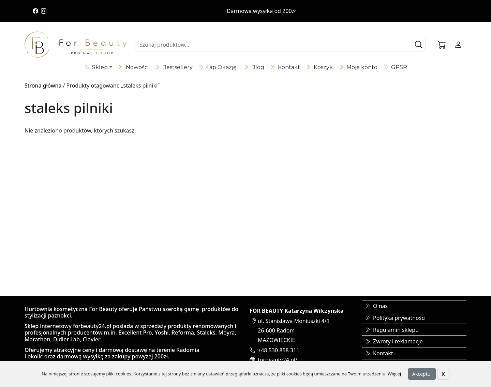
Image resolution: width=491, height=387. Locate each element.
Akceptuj (422, 374)
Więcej (394, 374)
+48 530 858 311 (278, 350)
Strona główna (43, 85)
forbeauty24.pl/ (277, 359)
